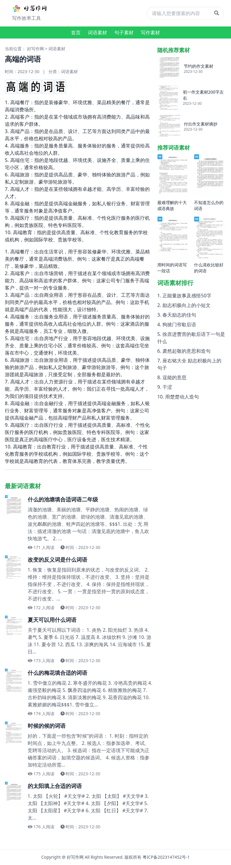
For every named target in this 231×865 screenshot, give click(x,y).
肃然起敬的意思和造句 (186, 351)
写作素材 (150, 32)
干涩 (167, 387)
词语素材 (97, 32)
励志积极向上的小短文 (186, 305)
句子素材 (124, 32)
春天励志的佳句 (179, 315)
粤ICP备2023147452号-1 (166, 857)
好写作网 (35, 48)
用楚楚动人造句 (182, 396)
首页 (76, 32)
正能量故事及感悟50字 (186, 295)
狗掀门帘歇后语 (179, 324)
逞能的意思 (174, 377)
